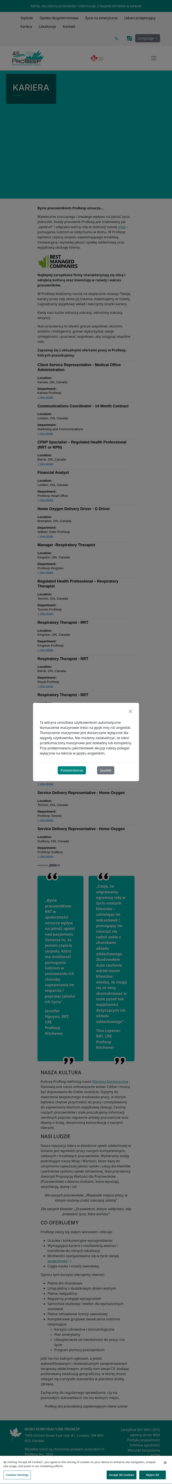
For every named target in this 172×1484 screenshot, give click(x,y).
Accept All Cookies (121, 1477)
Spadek (106, 770)
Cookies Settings (17, 1477)
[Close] (130, 711)
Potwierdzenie (71, 770)
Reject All (152, 1477)
